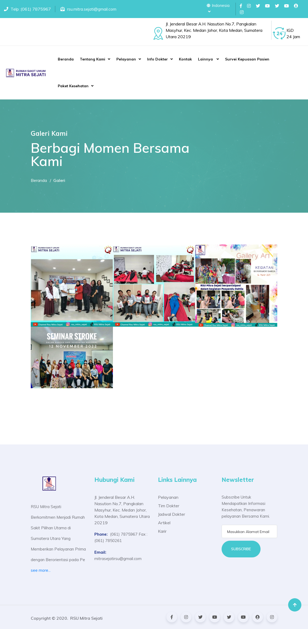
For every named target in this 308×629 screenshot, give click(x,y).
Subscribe (241, 549)
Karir (162, 531)
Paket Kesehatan (73, 86)
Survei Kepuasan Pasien (247, 59)
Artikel (164, 522)
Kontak (185, 59)
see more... (41, 570)
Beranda (66, 59)
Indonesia (218, 8)
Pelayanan (126, 59)
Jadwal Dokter (171, 514)
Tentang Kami (92, 59)
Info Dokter (157, 59)
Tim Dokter (168, 505)
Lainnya (206, 59)
